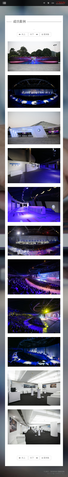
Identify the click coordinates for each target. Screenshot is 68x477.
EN (53, 3)
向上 (23, 34)
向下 (32, 34)
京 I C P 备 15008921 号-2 (56, 473)
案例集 (46, 34)
